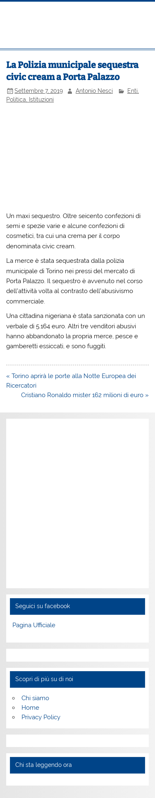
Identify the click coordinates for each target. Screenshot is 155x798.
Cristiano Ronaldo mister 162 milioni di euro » (85, 395)
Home (30, 707)
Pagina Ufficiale (33, 625)
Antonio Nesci (94, 90)
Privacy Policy (40, 717)
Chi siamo (35, 698)
